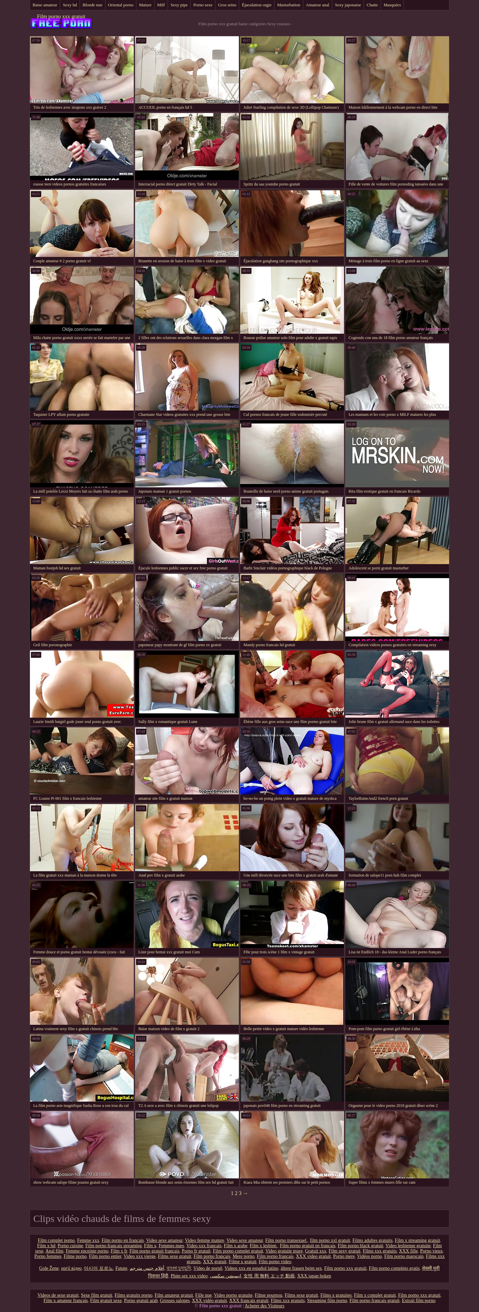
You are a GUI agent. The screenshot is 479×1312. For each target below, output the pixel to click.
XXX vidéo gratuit (209, 1300)
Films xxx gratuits (380, 1251)
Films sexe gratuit (174, 1256)
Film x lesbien (264, 1245)
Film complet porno (56, 1240)
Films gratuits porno (133, 1295)
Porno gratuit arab (141, 1300)
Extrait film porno (418, 1300)
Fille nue (203, 1295)
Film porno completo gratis (394, 1268)
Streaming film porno (327, 1300)
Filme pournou (268, 1295)
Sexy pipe (179, 4)
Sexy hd (70, 4)
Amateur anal (317, 4)
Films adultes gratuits (373, 1240)
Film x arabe (235, 1245)
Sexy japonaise (348, 4)
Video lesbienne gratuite (408, 1245)
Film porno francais (212, 1256)
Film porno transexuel (286, 1240)
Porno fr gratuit (196, 1251)
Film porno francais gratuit (374, 1300)
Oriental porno (120, 4)
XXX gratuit (214, 1261)
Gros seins (227, 4)
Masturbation (288, 4)
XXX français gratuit (248, 1300)
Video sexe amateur (164, 1240)
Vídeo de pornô (207, 1268)
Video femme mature (204, 1240)
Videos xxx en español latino (251, 1268)
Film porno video (275, 1261)
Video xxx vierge (140, 1256)
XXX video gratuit (313, 1256)
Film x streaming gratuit (417, 1240)
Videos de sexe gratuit (58, 1295)
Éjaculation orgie (256, 4)
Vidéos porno (369, 1256)
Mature (145, 4)
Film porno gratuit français (154, 1251)
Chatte (372, 4)
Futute (121, 1268)
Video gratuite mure (284, 1251)
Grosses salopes (175, 1300)
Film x (150, 1245)
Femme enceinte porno (87, 1251)
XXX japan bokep (314, 1275)
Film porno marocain (403, 1256)
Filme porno (75, 1256)
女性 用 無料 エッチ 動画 (269, 1275)
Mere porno (243, 1256)
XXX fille (408, 1251)
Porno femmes (47, 1256)
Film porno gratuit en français (307, 1245)
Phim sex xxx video (189, 1275)
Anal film (55, 1251)
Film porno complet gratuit (238, 1251)
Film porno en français (122, 1240)
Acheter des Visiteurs (264, 1305)
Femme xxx (88, 1240)
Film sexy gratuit (345, 1251)
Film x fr (119, 1251)
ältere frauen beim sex (301, 1268)
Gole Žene (49, 1268)
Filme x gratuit (242, 1261)
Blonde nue (92, 4)
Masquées (392, 4)
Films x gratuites (336, 1295)
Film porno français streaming (113, 1245)
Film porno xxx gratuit (61, 16)
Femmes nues (171, 1245)
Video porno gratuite (233, 1295)
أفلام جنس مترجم (147, 1268)
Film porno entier (105, 1256)
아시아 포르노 (98, 1268)
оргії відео (71, 1268)
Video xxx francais (204, 1245)
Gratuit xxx (315, 1251)
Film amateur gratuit (174, 1295)
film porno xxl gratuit (330, 1240)
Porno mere (344, 1256)
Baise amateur (45, 4)
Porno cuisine (70, 1245)
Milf (161, 4)
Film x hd (46, 1245)
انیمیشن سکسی (225, 1275)
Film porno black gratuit (360, 1245)
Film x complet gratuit (375, 1295)
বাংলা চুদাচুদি (179, 1268)
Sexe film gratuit (96, 1295)
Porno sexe (202, 4)
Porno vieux (431, 1251)
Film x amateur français (66, 1300)
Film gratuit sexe (106, 1300)
